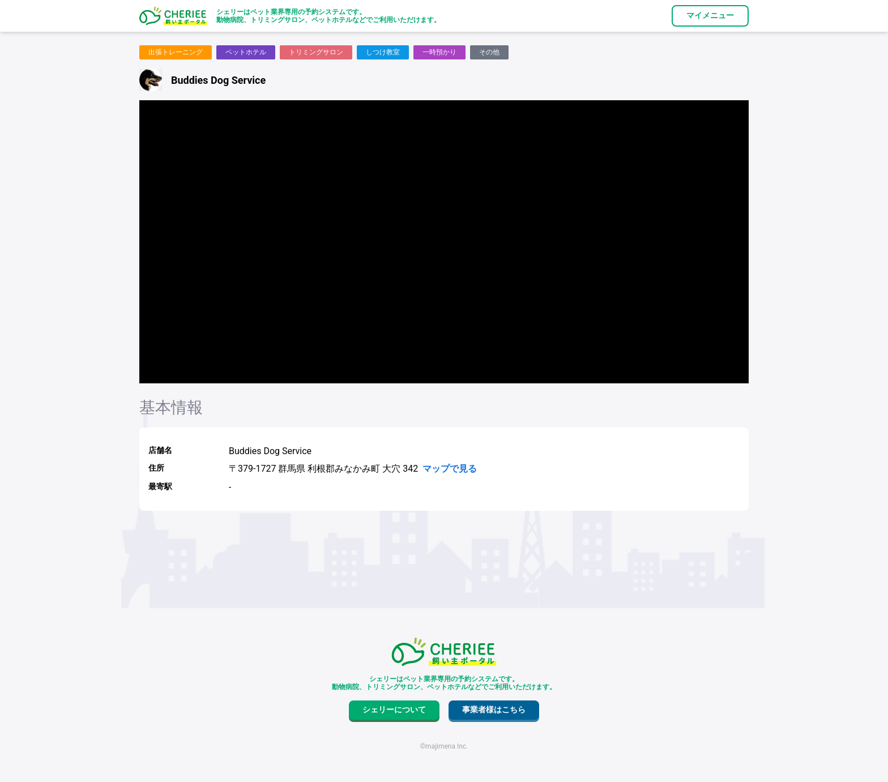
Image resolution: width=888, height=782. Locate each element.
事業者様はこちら (494, 709)
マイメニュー (710, 15)
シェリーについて (394, 709)
